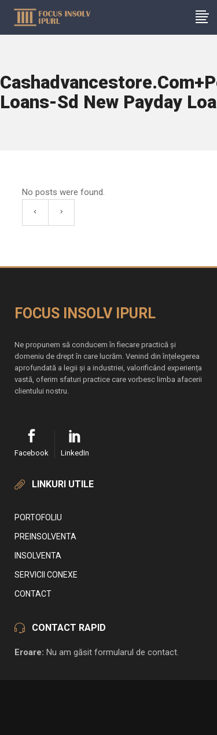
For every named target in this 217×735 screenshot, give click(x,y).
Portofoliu (38, 517)
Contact (33, 593)
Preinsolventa (45, 536)
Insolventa (37, 555)
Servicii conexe (46, 574)
